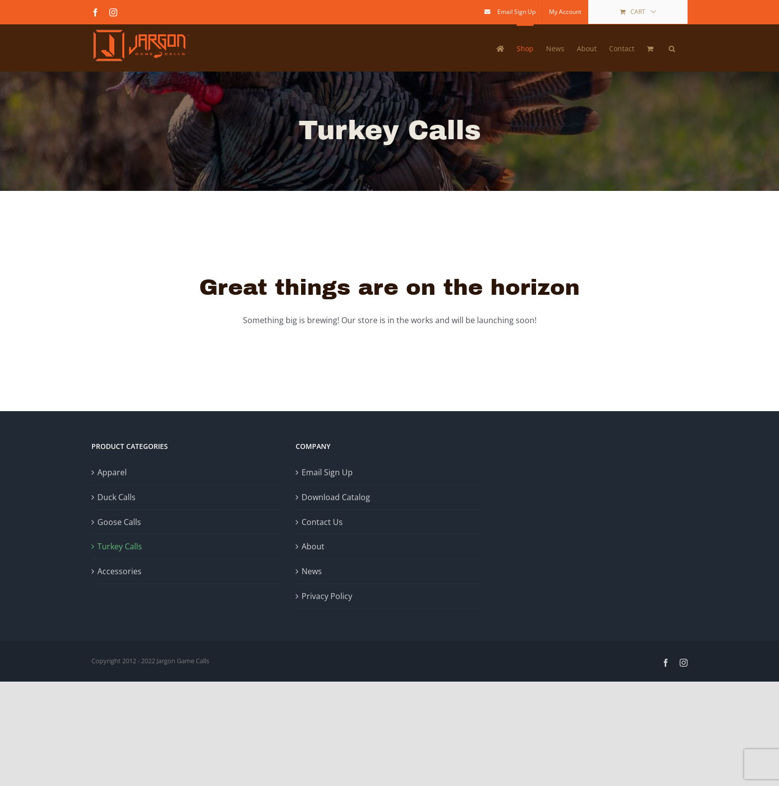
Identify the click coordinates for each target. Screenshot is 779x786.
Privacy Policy (327, 596)
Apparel (112, 472)
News (312, 571)
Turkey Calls (119, 546)
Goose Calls (119, 522)
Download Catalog (336, 497)
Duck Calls (116, 497)
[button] (672, 47)
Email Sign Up (327, 472)
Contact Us (322, 522)
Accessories (119, 571)
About (313, 546)
